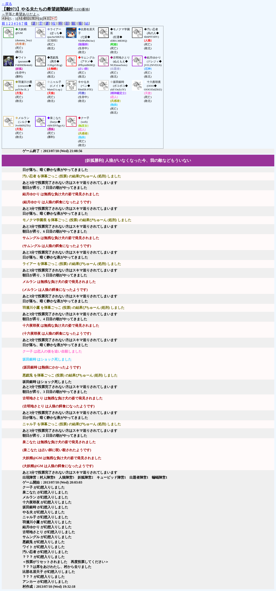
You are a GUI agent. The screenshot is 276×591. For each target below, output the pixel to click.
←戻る (7, 4)
